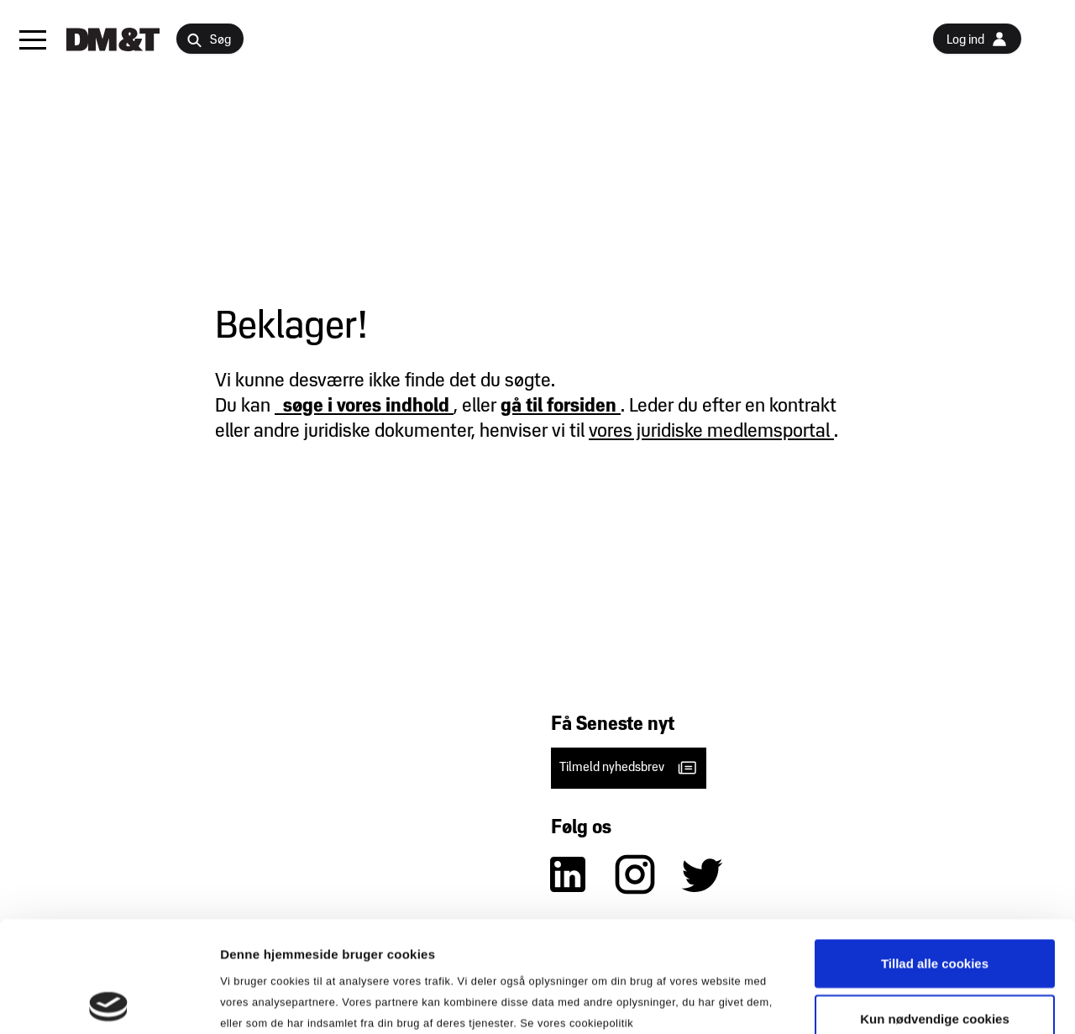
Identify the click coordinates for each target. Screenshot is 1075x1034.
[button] (33, 39)
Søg (208, 41)
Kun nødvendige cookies (934, 907)
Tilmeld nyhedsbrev (628, 768)
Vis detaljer (873, 1001)
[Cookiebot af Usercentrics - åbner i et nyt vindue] (108, 1001)
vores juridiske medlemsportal (711, 432)
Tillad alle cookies (934, 852)
